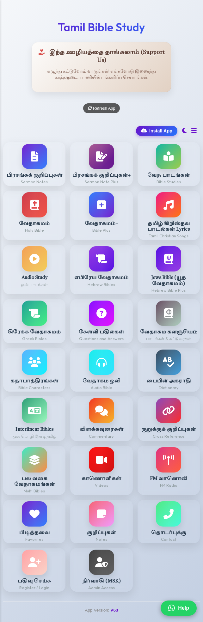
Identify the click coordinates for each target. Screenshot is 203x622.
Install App (156, 130)
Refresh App (101, 108)
